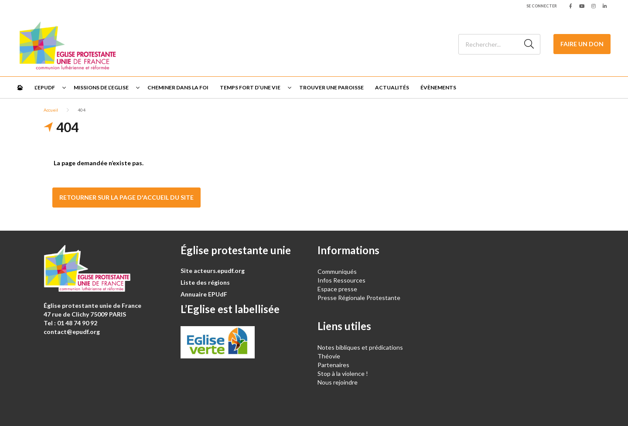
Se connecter (541, 5)
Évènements (438, 87)
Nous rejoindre (337, 382)
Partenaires (333, 364)
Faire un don (582, 44)
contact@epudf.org (72, 331)
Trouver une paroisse (331, 87)
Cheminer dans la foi (177, 87)
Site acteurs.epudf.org (213, 270)
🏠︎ (20, 87)
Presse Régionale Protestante (358, 297)
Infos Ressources (342, 280)
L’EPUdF (44, 87)
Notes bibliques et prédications (360, 347)
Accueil (51, 109)
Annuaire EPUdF (204, 294)
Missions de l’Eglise (101, 87)
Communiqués (337, 271)
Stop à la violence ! (342, 373)
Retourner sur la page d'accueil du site (126, 197)
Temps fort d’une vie (250, 87)
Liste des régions (205, 282)
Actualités (392, 87)
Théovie (328, 356)
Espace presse (337, 289)
